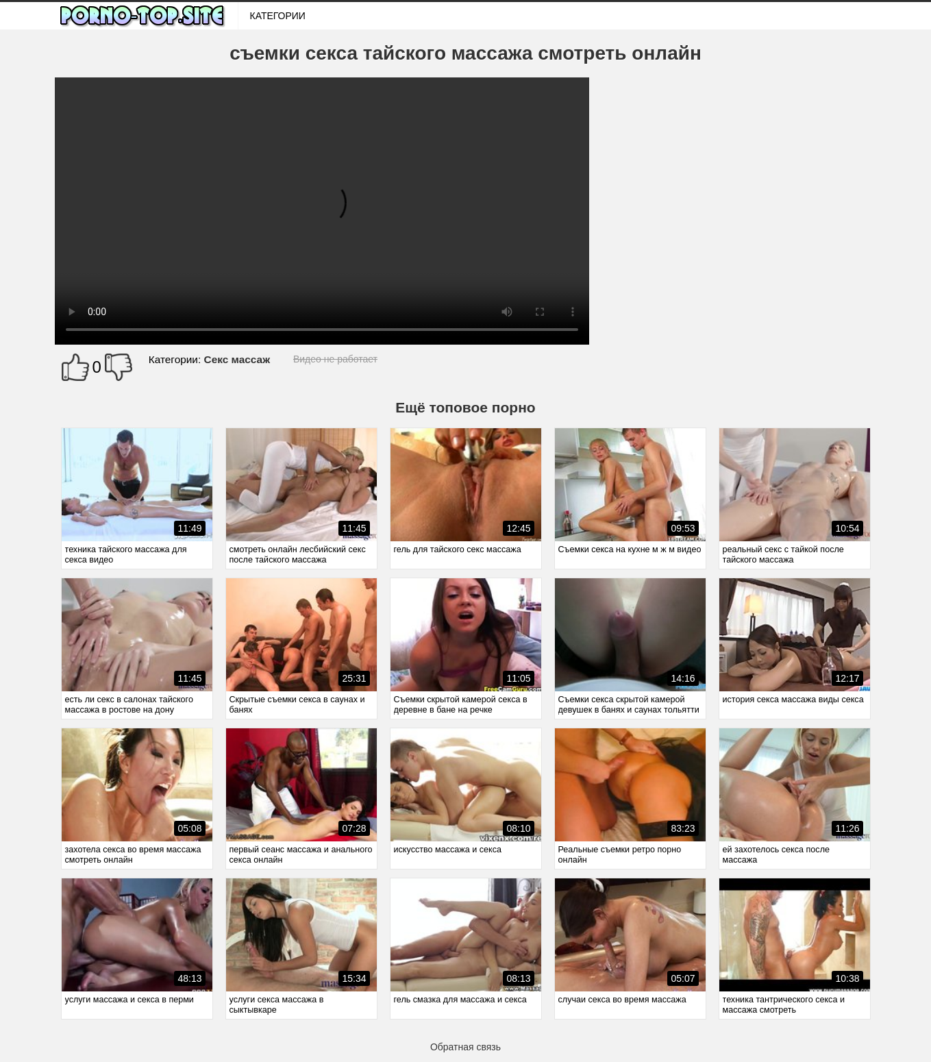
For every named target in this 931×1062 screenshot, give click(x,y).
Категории (278, 15)
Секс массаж (237, 359)
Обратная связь (465, 1046)
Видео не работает (335, 359)
